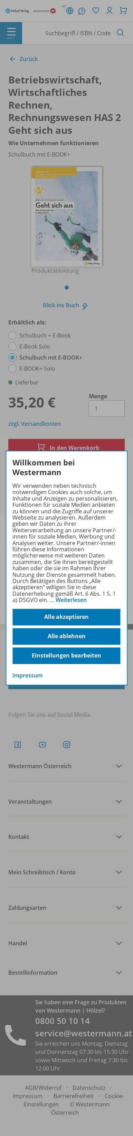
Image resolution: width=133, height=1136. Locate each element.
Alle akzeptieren (66, 617)
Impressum (27, 675)
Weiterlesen (71, 600)
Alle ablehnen (67, 636)
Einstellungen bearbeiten (66, 655)
